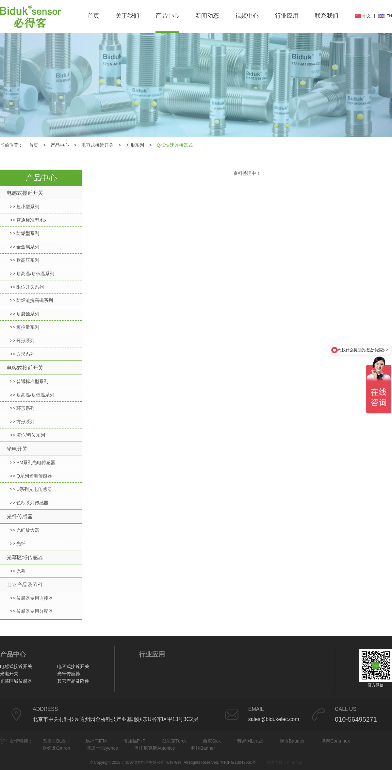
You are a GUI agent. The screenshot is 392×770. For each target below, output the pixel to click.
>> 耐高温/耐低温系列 (32, 273)
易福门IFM (96, 741)
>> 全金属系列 (24, 246)
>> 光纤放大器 (24, 530)
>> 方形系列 (22, 354)
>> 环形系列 (22, 340)
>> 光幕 (17, 571)
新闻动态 (207, 15)
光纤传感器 (20, 516)
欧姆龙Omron (56, 748)
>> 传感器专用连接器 (31, 598)
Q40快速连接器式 (175, 145)
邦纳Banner (203, 748)
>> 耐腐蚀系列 (24, 313)
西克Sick (211, 741)
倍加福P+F (134, 741)
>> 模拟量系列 (24, 327)
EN (389, 16)
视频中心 (247, 15)
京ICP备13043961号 (238, 762)
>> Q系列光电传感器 (31, 475)
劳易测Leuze (250, 741)
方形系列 (135, 145)
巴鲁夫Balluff (55, 741)
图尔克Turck (174, 741)
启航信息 (294, 762)
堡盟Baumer (292, 741)
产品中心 (167, 15)
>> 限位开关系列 (27, 287)
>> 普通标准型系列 (29, 220)
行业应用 (287, 15)
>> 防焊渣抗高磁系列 (31, 300)
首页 (93, 15)
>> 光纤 (17, 543)
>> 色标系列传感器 (29, 502)
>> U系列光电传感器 (31, 489)
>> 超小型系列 (24, 206)
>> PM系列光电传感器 (32, 462)
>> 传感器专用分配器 (31, 611)
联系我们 (326, 15)
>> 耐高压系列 (24, 260)
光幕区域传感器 (25, 557)
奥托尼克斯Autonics (154, 748)
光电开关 (17, 449)
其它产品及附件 (25, 585)
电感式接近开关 (25, 193)
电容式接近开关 (97, 145)
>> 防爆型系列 (24, 233)
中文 (367, 16)
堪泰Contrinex (335, 741)
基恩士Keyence (102, 748)
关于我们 (127, 15)
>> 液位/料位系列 (27, 435)
